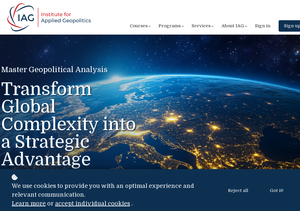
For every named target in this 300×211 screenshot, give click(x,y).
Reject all (238, 190)
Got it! (276, 190)
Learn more (29, 203)
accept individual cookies (92, 203)
